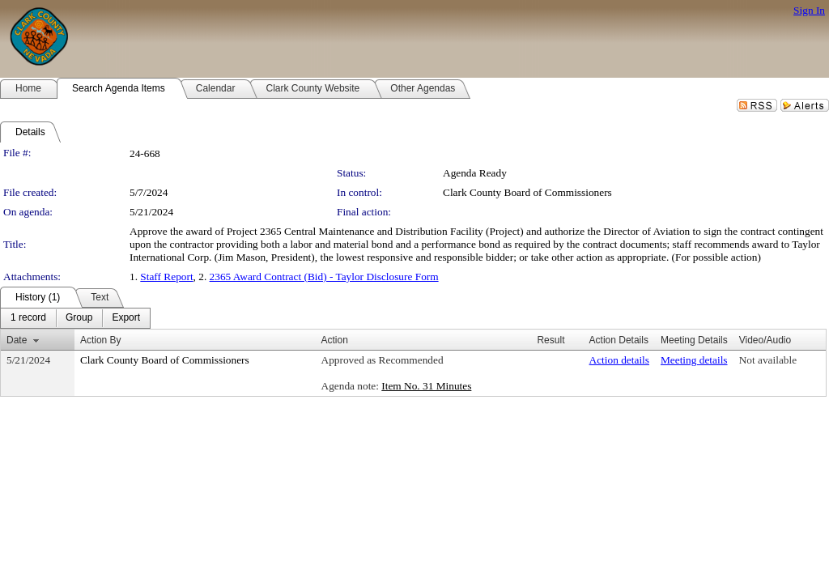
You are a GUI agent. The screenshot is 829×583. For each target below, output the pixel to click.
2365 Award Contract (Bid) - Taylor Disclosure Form (324, 276)
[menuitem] (28, 318)
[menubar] (75, 318)
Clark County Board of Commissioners (527, 192)
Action (334, 340)
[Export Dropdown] (126, 318)
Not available (768, 360)
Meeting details (694, 360)
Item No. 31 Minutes (426, 386)
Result (550, 340)
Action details (619, 360)
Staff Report (166, 276)
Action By (100, 340)
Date (16, 340)
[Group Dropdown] (79, 318)
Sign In (809, 10)
